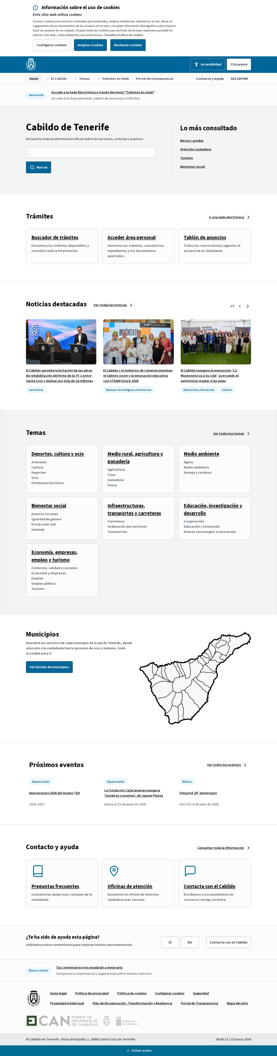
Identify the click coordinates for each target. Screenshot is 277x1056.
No (190, 942)
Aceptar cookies (90, 45)
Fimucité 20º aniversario (198, 793)
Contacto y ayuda (210, 78)
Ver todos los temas (228, 433)
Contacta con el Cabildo (209, 886)
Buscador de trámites (54, 237)
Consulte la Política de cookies (123, 35)
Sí (170, 942)
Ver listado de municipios (49, 667)
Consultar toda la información (221, 847)
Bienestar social (48, 505)
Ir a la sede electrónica (226, 217)
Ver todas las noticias (110, 305)
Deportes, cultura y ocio (57, 453)
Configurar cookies (52, 45)
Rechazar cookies (128, 45)
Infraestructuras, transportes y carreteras (134, 509)
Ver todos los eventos (224, 764)
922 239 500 (239, 78)
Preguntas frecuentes (55, 886)
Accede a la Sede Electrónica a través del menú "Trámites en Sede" (103, 92)
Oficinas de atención (130, 886)
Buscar (38, 167)
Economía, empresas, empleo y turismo (54, 556)
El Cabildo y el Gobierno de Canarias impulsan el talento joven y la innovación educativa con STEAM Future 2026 (137, 375)
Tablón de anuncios (205, 237)
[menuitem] (34, 78)
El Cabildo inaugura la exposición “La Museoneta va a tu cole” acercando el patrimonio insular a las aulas (210, 375)
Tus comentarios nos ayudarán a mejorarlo (89, 967)
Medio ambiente (201, 453)
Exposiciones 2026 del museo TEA (54, 793)
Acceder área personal (132, 237)
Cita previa (238, 64)
